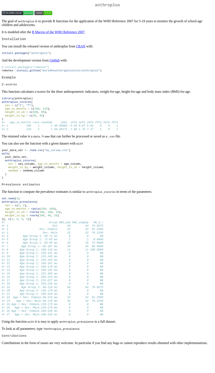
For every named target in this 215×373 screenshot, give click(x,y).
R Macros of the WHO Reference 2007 (58, 33)
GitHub (55, 62)
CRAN (80, 48)
